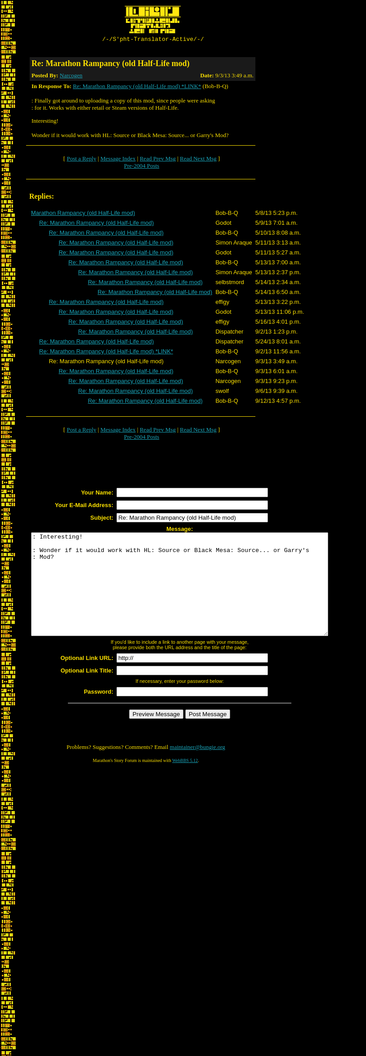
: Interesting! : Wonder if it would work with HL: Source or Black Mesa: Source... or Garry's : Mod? (197, 596)
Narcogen (71, 76)
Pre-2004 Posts (141, 167)
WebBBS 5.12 (185, 782)
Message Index (117, 159)
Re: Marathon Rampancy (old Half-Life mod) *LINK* (137, 87)
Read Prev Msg (158, 159)
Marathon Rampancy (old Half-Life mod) (83, 214)
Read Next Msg (198, 159)
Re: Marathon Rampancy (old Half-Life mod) (96, 224)
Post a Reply (81, 159)
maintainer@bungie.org (197, 768)
